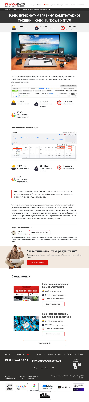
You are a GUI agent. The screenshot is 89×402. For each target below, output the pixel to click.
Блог (66, 5)
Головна (7, 9)
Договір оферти (22, 377)
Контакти (81, 5)
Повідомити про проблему (33, 377)
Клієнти (39, 5)
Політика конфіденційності (10, 377)
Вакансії (72, 5)
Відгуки (52, 5)
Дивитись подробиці (53, 304)
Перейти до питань (37, 262)
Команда (60, 5)
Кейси (46, 5)
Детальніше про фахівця (39, 232)
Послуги (32, 5)
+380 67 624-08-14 (16, 360)
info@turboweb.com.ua (44, 360)
